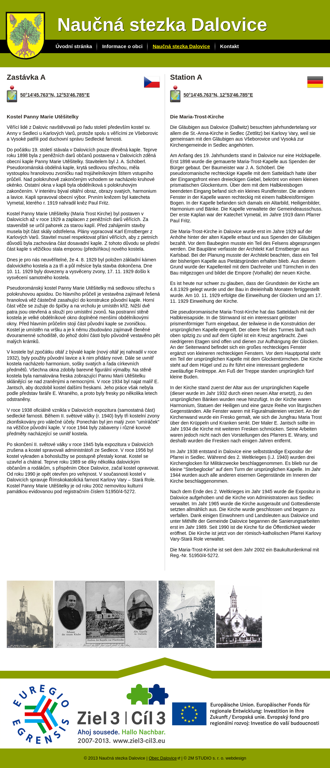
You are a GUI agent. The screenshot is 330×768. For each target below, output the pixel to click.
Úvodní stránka (74, 46)
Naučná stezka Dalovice (181, 46)
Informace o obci (122, 46)
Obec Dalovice (163, 758)
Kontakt (229, 46)
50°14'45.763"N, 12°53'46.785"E (55, 95)
